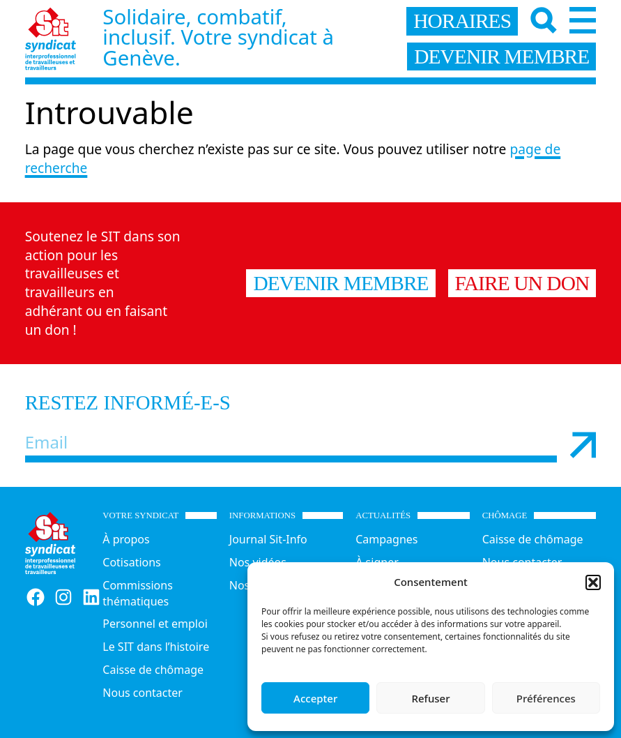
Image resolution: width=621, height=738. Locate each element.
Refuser (430, 698)
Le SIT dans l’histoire (155, 646)
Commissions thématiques (137, 593)
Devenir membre (340, 283)
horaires (462, 21)
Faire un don (522, 283)
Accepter (315, 698)
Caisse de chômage (153, 669)
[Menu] (582, 20)
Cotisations (131, 562)
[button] (593, 582)
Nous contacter (142, 692)
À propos (125, 539)
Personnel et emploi (154, 623)
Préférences (546, 698)
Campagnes (386, 539)
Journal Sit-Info (268, 539)
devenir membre (501, 56)
